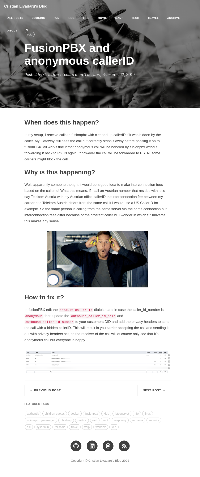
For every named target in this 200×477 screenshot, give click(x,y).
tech (135, 18)
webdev (100, 427)
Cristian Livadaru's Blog (25, 6)
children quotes (55, 413)
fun (56, 18)
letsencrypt (122, 413)
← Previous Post (45, 390)
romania (137, 420)
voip (87, 427)
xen (114, 427)
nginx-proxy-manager (41, 420)
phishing (66, 420)
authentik (33, 413)
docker (75, 413)
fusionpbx (91, 413)
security (154, 420)
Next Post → (154, 390)
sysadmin (43, 427)
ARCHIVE (173, 18)
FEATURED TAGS (37, 404)
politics (81, 420)
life (86, 18)
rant (119, 18)
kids (71, 18)
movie (102, 18)
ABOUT (12, 30)
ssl (29, 427)
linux (148, 413)
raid (94, 420)
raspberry (120, 420)
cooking (38, 18)
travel (153, 18)
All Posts (15, 18)
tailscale (60, 427)
